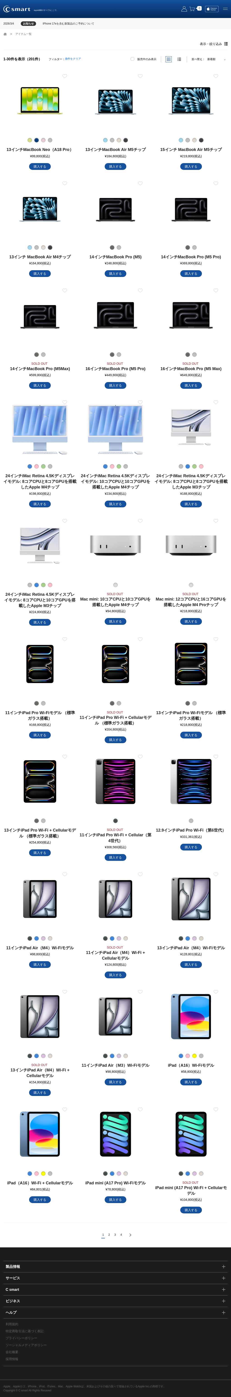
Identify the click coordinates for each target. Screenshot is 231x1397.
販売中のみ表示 (146, 59)
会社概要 (12, 1352)
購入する (40, 166)
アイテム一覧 (23, 34)
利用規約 (12, 1324)
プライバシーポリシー (21, 1338)
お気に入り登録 (64, 76)
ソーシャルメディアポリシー (26, 1345)
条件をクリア (73, 58)
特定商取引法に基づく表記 (25, 1331)
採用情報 (12, 1359)
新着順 (211, 59)
